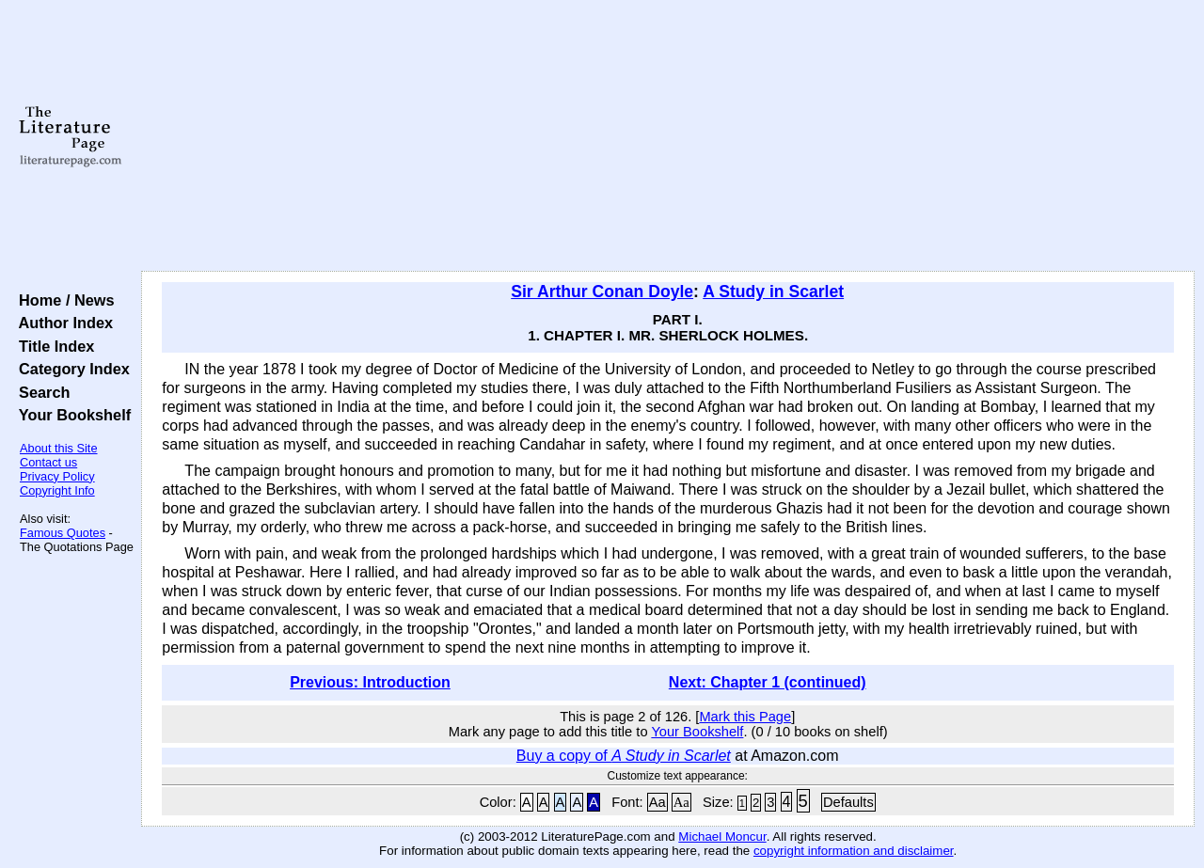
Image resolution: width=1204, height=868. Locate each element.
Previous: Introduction (370, 682)
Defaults (848, 802)
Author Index (61, 322)
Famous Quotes (62, 533)
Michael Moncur (722, 836)
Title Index (52, 346)
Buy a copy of (623, 756)
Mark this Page (745, 716)
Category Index (70, 368)
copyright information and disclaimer (853, 851)
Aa (657, 802)
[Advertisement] (668, 136)
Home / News (62, 300)
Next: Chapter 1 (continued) (767, 682)
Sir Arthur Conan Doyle (602, 291)
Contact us (48, 462)
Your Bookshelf (70, 414)
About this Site (59, 448)
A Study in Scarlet (773, 291)
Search (40, 392)
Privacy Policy (57, 476)
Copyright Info (57, 490)
